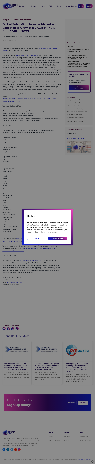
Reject (37, 238)
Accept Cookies (58, 238)
